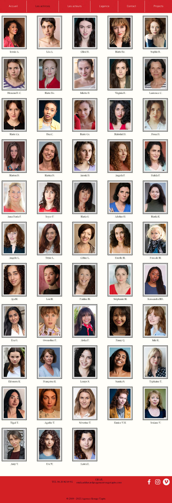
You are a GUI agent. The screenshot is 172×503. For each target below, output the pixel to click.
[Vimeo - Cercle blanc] (166, 481)
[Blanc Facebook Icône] (149, 481)
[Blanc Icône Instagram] (157, 481)
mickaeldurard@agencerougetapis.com (99, 482)
